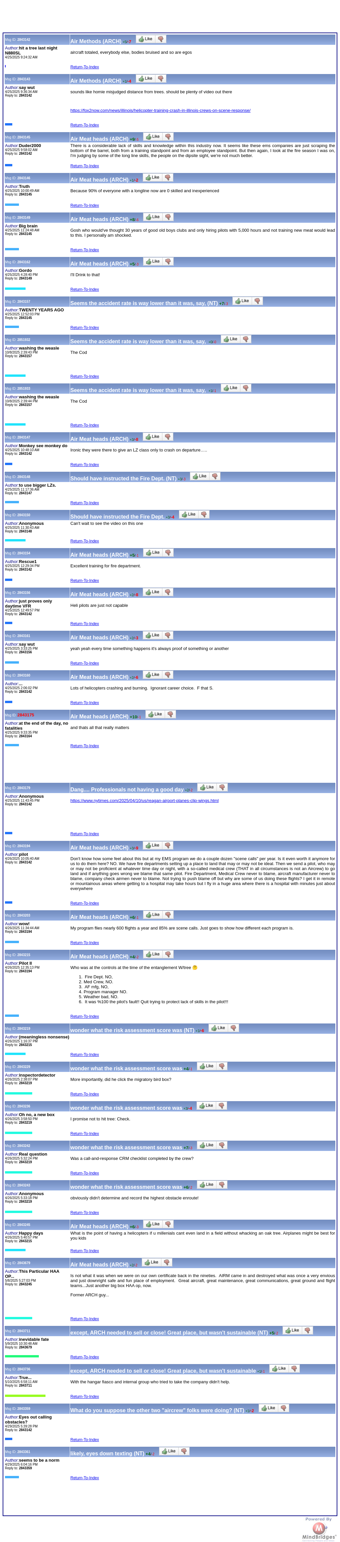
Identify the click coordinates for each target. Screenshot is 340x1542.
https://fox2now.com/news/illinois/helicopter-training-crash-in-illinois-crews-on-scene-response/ (160, 110)
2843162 (23, 262)
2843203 (23, 915)
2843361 (23, 1452)
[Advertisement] (123, 18)
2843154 (23, 553)
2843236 (23, 1106)
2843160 (23, 675)
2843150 (23, 515)
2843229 (23, 1067)
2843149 (23, 217)
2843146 (23, 178)
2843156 (23, 593)
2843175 (25, 714)
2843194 (23, 846)
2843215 (23, 955)
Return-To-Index (84, 67)
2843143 (23, 79)
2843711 (23, 1331)
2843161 (23, 636)
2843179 (23, 788)
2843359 (23, 1409)
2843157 (23, 301)
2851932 (23, 340)
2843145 (23, 137)
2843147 (23, 437)
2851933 (23, 388)
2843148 (23, 477)
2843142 (23, 39)
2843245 (23, 1225)
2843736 (23, 1369)
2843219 (23, 1028)
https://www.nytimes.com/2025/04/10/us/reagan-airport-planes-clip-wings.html (144, 800)
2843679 (23, 1263)
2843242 (23, 1146)
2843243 (23, 1185)
